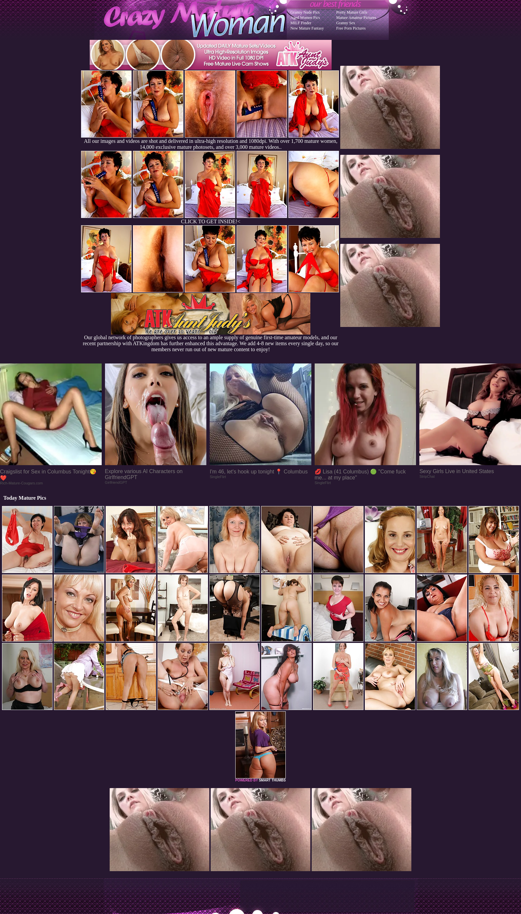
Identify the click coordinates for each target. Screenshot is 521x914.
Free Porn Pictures (351, 28)
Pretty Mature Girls (351, 12)
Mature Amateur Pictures (356, 17)
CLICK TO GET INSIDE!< (210, 221)
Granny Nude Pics (305, 12)
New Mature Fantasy (307, 28)
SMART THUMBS (272, 780)
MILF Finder (300, 23)
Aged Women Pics (305, 17)
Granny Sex (345, 23)
